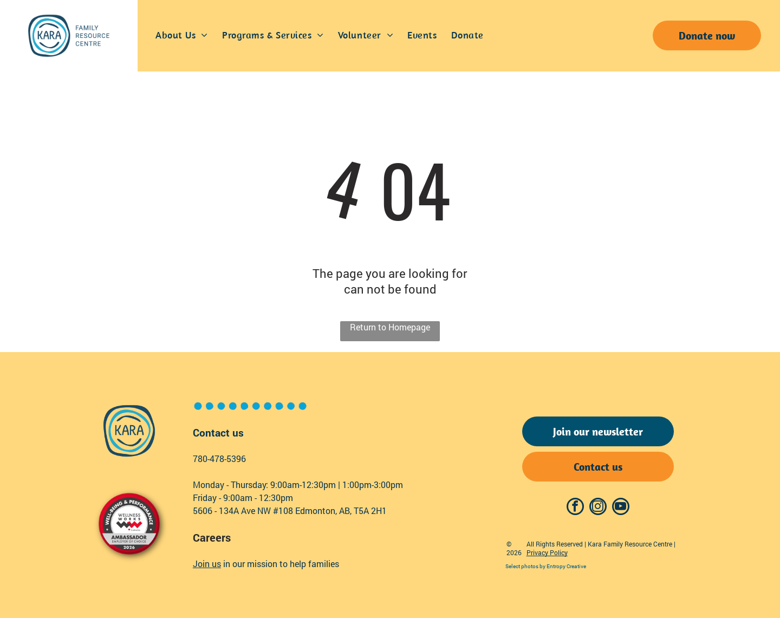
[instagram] (598, 508)
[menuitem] (181, 35)
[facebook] (575, 508)
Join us (207, 563)
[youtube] (620, 508)
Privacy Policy (547, 552)
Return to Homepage (390, 327)
